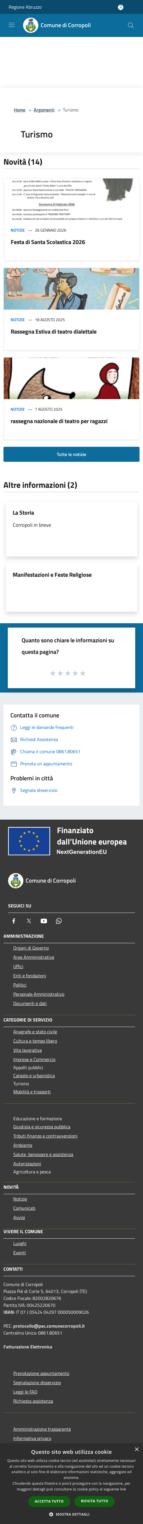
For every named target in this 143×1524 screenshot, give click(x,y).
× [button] (136, 1449)
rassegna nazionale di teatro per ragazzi (59, 420)
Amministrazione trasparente (42, 1429)
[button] (71, 1514)
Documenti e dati (30, 1003)
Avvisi (19, 1217)
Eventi (19, 1252)
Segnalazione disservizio (37, 1382)
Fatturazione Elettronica (27, 1346)
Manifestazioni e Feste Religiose (52, 574)
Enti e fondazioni (29, 975)
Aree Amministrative (33, 957)
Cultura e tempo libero (35, 1040)
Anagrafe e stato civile (35, 1031)
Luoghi (20, 1243)
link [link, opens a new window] (123, 1489)
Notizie (18, 230)
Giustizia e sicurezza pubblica (41, 1126)
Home (19, 109)
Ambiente (22, 1145)
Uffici (18, 966)
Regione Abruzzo (25, 6)
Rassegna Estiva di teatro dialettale (54, 331)
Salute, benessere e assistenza (43, 1154)
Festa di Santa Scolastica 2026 (48, 241)
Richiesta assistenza (33, 1401)
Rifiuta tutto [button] (94, 1501)
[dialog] (71, 1483)
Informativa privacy (32, 1438)
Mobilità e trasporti (32, 1091)
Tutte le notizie (71, 454)
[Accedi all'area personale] (120, 7)
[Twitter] (29, 921)
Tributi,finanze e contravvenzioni (45, 1135)
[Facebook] (14, 921)
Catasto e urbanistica (34, 1075)
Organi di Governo (31, 947)
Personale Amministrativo (38, 994)
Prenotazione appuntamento (41, 1373)
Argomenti (44, 109)
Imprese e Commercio (34, 1059)
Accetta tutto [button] (49, 1501)
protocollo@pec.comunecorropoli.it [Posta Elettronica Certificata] (49, 1325)
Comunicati (24, 1208)
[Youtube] (44, 921)
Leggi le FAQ (25, 1391)
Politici (20, 984)
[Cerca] (130, 25)
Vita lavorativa (27, 1050)
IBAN (8, 1312)
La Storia (23, 512)
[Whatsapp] (59, 921)
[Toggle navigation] (11, 24)
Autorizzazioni (27, 1163)
